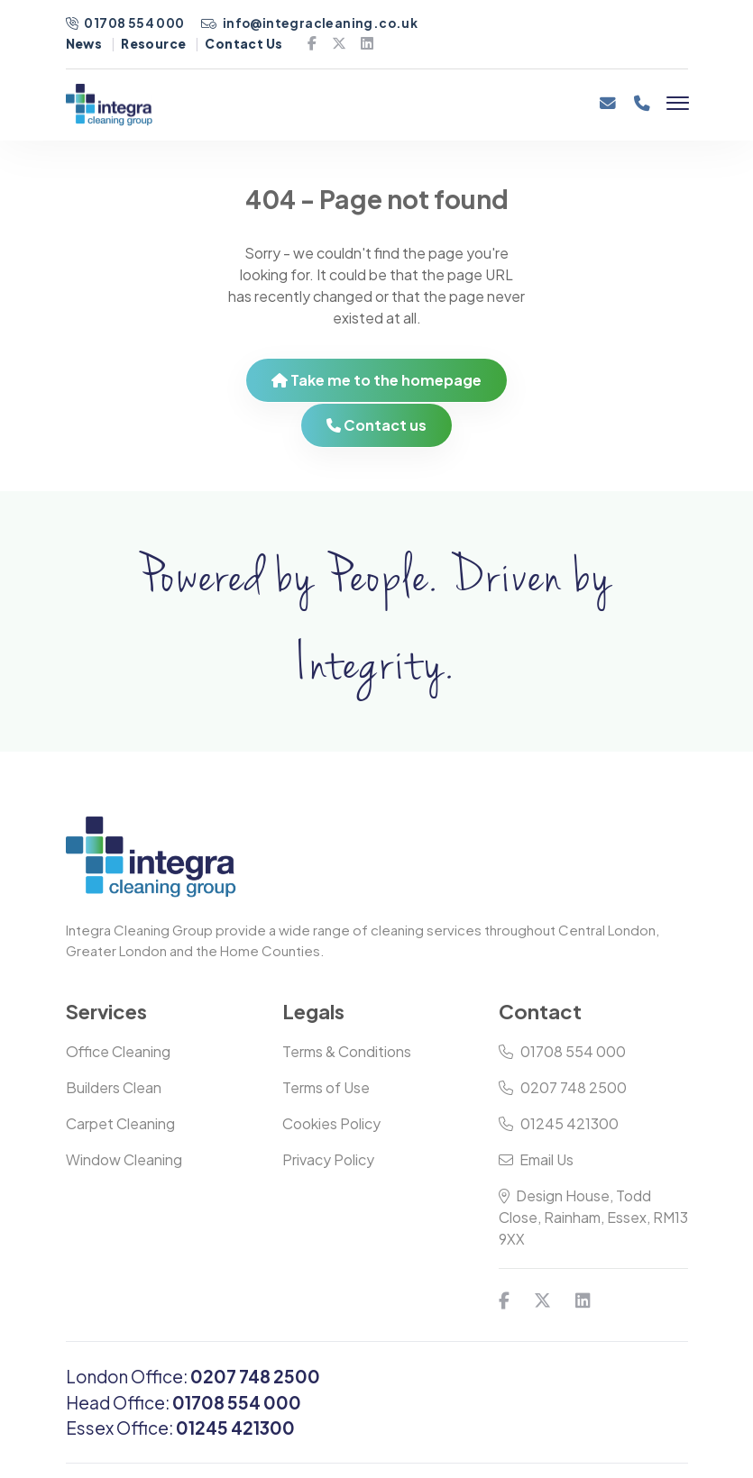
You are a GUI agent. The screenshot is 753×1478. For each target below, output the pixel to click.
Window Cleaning (124, 1159)
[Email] (607, 109)
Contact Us (243, 43)
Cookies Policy (331, 1123)
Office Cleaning (118, 1051)
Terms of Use (326, 1087)
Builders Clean (113, 1087)
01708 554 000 (126, 23)
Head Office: (183, 1402)
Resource (153, 43)
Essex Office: (180, 1427)
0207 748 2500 (563, 1087)
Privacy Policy (328, 1159)
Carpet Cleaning (120, 1123)
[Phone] (642, 109)
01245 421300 (559, 1123)
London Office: (193, 1376)
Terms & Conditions (346, 1051)
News (84, 43)
